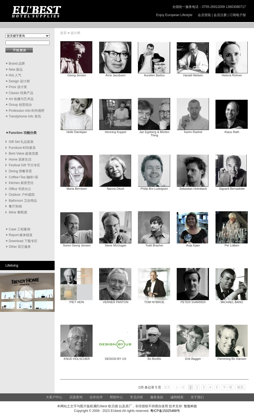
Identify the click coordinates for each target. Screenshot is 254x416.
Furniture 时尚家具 (22, 148)
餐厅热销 (15, 206)
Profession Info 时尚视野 (27, 111)
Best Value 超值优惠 (23, 153)
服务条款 (156, 397)
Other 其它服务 (20, 247)
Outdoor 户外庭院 (22, 195)
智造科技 (190, 406)
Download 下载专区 (23, 241)
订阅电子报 (237, 15)
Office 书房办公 (20, 189)
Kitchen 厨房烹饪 (21, 183)
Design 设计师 (19, 81)
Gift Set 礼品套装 (21, 142)
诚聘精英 (177, 397)
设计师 (75, 33)
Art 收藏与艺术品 (21, 99)
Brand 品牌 (17, 63)
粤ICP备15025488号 (165, 411)
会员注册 (220, 15)
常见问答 (136, 397)
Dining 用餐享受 (20, 171)
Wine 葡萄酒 (18, 212)
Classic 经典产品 (21, 93)
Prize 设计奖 (18, 87)
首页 (63, 33)
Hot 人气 (15, 75)
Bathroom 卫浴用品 (23, 201)
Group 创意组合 (20, 105)
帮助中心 (117, 397)
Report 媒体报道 (21, 235)
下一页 (227, 387)
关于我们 (197, 397)
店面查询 (75, 397)
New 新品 (16, 69)
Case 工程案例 (19, 229)
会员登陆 (204, 15)
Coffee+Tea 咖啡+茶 (23, 177)
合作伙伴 (96, 397)
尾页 (240, 387)
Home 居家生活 (20, 159)
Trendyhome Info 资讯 (25, 116)
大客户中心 (54, 397)
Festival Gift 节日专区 (24, 165)
